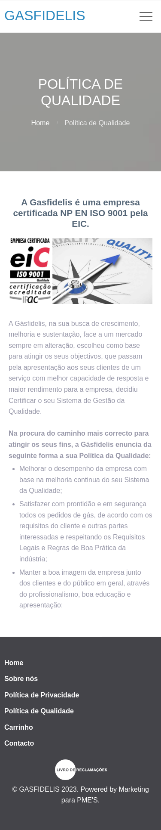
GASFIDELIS (44, 15)
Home (40, 123)
